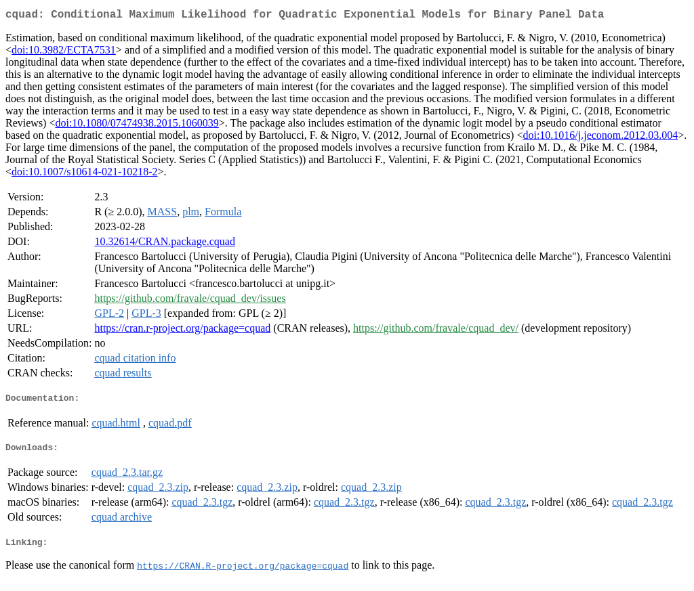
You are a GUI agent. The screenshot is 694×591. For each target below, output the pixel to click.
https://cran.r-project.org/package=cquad (182, 330)
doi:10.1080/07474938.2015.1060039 (136, 125)
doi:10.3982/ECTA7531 (64, 52)
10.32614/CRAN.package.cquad (164, 244)
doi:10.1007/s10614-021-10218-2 (85, 174)
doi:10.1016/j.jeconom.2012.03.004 (600, 138)
